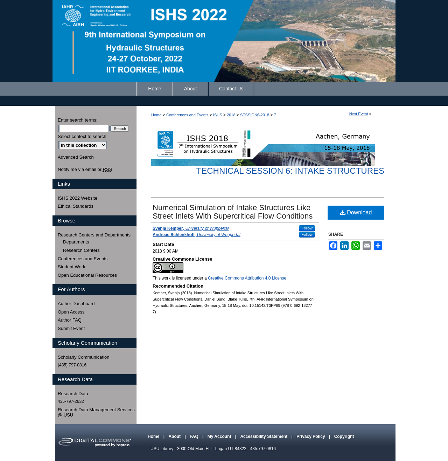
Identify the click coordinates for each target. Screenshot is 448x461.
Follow (307, 228)
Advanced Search (76, 157)
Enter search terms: (77, 120)
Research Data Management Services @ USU (96, 412)
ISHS (218, 115)
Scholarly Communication (83, 357)
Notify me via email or (85, 169)
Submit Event (71, 328)
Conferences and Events (188, 115)
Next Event (358, 114)
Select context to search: (82, 136)
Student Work (71, 266)
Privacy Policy (311, 436)
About (175, 436)
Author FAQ (70, 320)
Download (356, 212)
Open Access (71, 312)
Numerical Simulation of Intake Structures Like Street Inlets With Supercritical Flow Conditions (233, 211)
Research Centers (81, 250)
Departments (76, 242)
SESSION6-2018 (255, 115)
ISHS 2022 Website (77, 198)
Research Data (73, 393)
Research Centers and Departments (94, 235)
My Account (220, 436)
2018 (232, 115)
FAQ (195, 436)
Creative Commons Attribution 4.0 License (247, 278)
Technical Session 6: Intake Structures (290, 171)
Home (156, 115)
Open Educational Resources (87, 275)
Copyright (344, 436)
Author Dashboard (76, 303)
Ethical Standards (75, 206)
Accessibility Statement (264, 436)
